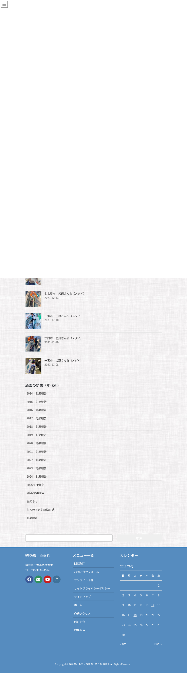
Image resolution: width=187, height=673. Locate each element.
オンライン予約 (83, 580)
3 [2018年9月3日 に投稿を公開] (129, 595)
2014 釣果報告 (37, 393)
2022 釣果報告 (37, 460)
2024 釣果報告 (37, 476)
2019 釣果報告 (37, 435)
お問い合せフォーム (86, 572)
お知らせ (32, 501)
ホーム (78, 605)
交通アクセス (82, 613)
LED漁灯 (79, 563)
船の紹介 (79, 622)
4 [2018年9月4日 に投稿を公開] (135, 595)
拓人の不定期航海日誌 (40, 510)
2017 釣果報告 (37, 418)
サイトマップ (82, 597)
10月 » (158, 644)
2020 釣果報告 (37, 443)
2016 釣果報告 (37, 410)
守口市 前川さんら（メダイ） (64, 338)
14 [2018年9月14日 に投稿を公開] (153, 605)
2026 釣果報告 (36, 493)
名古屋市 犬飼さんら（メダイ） (65, 293)
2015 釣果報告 (37, 402)
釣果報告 (32, 518)
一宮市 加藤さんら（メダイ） (64, 316)
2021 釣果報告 (37, 452)
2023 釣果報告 (37, 468)
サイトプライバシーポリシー (92, 588)
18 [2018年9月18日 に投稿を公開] (135, 615)
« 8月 (123, 644)
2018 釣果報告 (37, 426)
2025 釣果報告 (36, 485)
